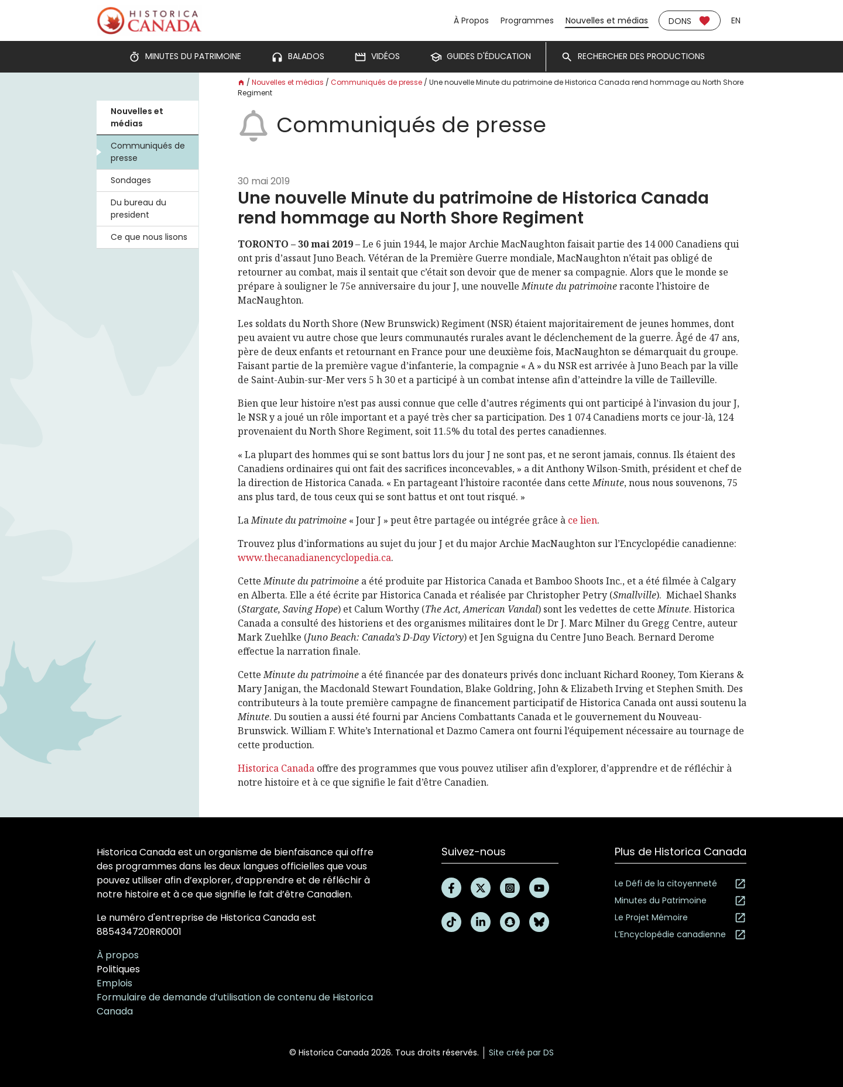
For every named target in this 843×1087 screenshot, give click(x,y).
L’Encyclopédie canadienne (680, 934)
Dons (690, 21)
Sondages (131, 180)
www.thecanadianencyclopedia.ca (314, 557)
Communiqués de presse (148, 152)
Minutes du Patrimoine (680, 901)
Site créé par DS (521, 1052)
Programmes (527, 20)
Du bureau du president (138, 209)
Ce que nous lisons (149, 237)
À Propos (471, 20)
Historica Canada (276, 768)
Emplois (114, 983)
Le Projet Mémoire (680, 917)
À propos (118, 955)
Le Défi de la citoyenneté (680, 884)
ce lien (582, 520)
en (736, 20)
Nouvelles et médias (607, 20)
